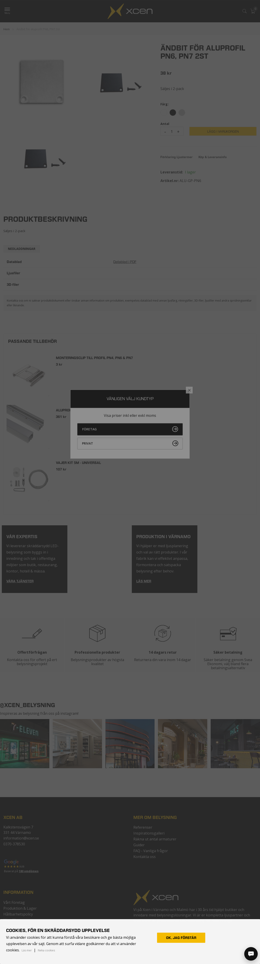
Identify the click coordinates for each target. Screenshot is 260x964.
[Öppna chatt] (251, 954)
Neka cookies (46, 950)
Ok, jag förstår (181, 938)
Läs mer (27, 950)
